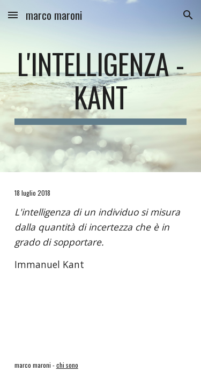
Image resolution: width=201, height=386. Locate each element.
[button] (13, 14)
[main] (100, 86)
